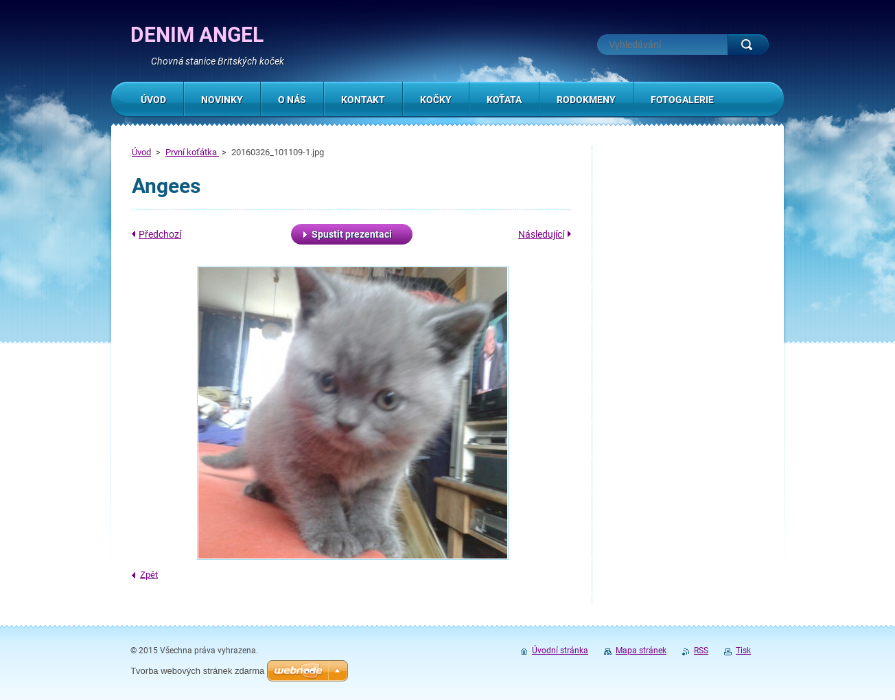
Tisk (743, 650)
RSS (701, 650)
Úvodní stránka (560, 650)
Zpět (149, 574)
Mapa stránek (641, 650)
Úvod (141, 152)
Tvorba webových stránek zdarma (197, 671)
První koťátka (192, 152)
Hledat (748, 44)
